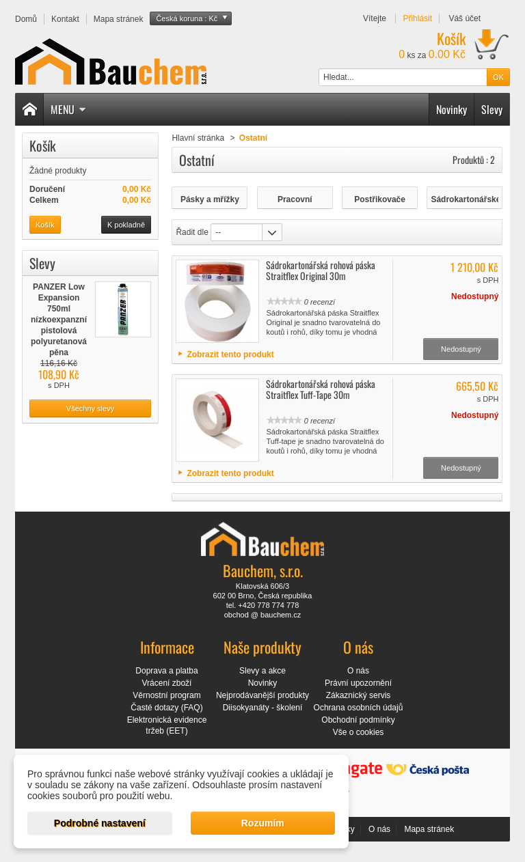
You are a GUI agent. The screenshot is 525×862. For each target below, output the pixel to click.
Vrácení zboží (167, 683)
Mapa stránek (429, 829)
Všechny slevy (90, 408)
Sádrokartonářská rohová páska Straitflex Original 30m (320, 270)
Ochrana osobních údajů (358, 707)
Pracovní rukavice (295, 200)
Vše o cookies (358, 732)
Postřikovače (379, 199)
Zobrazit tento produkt (230, 354)
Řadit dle (192, 232)
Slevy (491, 109)
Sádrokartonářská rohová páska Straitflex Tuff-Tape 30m (320, 389)
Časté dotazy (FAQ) (166, 707)
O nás (358, 671)
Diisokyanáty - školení (263, 707)
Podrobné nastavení (100, 823)
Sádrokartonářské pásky (464, 200)
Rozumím (262, 823)
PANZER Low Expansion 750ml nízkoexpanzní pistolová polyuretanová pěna (59, 319)
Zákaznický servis (358, 695)
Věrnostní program (166, 695)
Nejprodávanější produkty (262, 695)
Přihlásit (417, 18)
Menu (68, 109)
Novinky (451, 109)
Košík (42, 145)
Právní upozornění (358, 683)
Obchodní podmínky (357, 720)
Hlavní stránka (198, 138)
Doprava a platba (166, 671)
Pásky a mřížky (209, 199)
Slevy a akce (262, 671)
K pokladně (126, 225)
